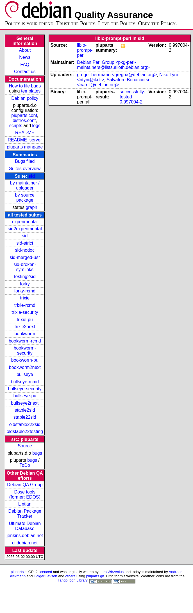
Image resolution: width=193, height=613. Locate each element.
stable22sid (24, 417)
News (24, 57)
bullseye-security (25, 388)
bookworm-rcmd (25, 341)
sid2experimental (25, 228)
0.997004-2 (131, 102)
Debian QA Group (24, 484)
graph (31, 207)
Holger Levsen (45, 576)
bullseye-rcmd (25, 381)
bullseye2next (24, 403)
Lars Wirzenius (111, 572)
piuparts (17, 572)
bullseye (25, 374)
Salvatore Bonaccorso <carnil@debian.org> (114, 82)
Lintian (24, 504)
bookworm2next (25, 367)
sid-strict (25, 243)
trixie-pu (25, 319)
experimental (25, 221)
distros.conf (24, 120)
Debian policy (24, 98)
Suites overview (24, 168)
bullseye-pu (24, 395)
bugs (37, 453)
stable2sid (25, 410)
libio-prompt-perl (84, 50)
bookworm (24, 333)
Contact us (24, 71)
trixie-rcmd (24, 305)
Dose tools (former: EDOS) (24, 494)
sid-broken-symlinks (24, 267)
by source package (25, 197)
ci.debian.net (25, 542)
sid (31, 176)
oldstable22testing (25, 431)
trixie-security (25, 312)
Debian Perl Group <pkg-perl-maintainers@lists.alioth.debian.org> (113, 65)
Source (25, 445)
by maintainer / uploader (25, 185)
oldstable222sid (24, 424)
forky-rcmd (25, 291)
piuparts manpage (25, 147)
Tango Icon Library (72, 580)
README (24, 132)
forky (25, 283)
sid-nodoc (25, 250)
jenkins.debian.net (25, 535)
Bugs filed (25, 161)
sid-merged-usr (25, 257)
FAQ (24, 64)
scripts (15, 125)
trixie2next (25, 326)
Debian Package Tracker (24, 514)
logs (36, 125)
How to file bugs (25, 86)
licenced (45, 572)
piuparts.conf (24, 115)
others (70, 576)
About (25, 50)
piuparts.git (95, 576)
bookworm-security (25, 350)
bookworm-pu (24, 360)
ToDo (25, 465)
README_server (25, 140)
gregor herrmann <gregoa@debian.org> (117, 74)
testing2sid (25, 276)
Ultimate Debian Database (25, 526)
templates (30, 91)
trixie (24, 298)
